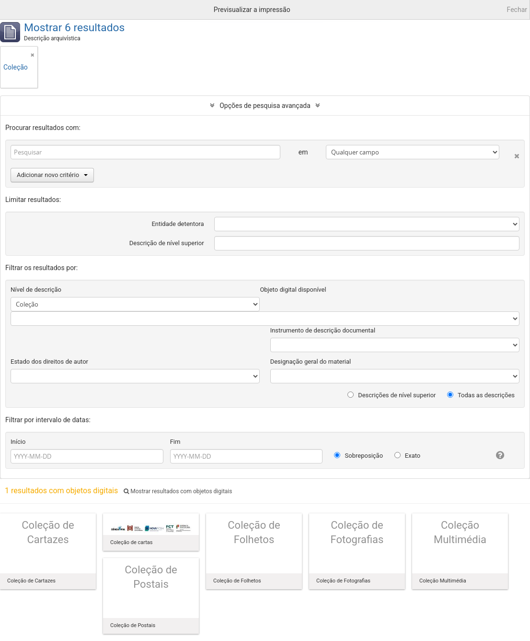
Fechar (517, 9)
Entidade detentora (177, 223)
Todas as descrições (481, 395)
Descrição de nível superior (166, 243)
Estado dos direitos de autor (49, 361)
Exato (407, 455)
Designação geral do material (310, 361)
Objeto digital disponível (293, 289)
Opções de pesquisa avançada (265, 105)
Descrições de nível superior (391, 395)
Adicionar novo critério (52, 174)
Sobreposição (358, 455)
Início (18, 441)
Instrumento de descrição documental (322, 330)
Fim (175, 441)
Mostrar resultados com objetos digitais (178, 491)
